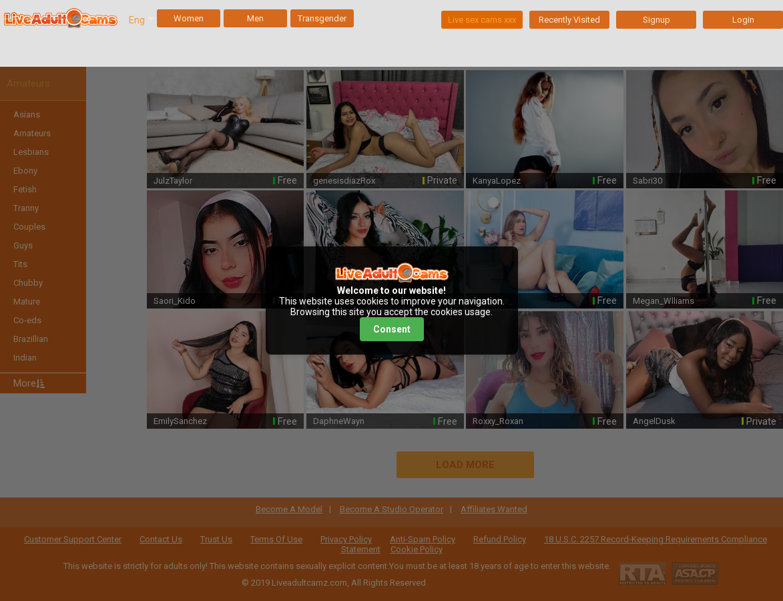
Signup (656, 20)
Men (255, 18)
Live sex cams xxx (482, 20)
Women (189, 18)
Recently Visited (569, 20)
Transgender (322, 18)
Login (743, 20)
